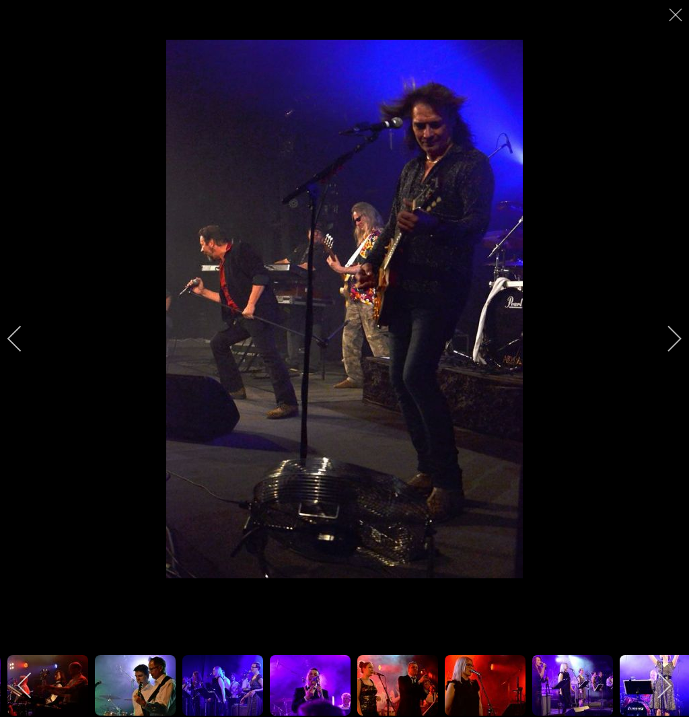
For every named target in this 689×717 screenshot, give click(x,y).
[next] (665, 339)
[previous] (23, 339)
